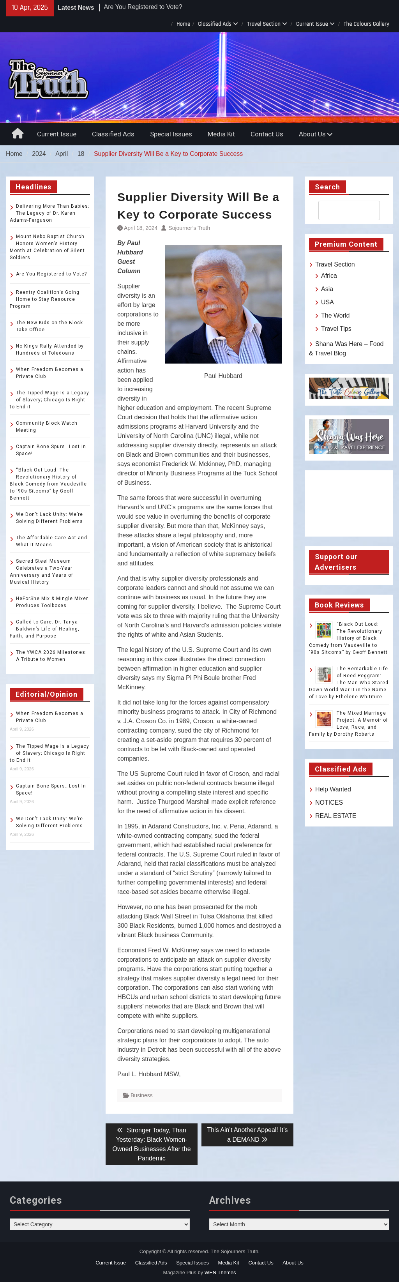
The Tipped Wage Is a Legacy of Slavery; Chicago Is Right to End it (49, 400)
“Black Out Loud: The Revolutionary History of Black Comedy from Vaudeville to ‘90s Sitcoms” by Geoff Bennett (348, 638)
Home (183, 24)
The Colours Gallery (366, 24)
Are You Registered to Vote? (143, 10)
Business (142, 1095)
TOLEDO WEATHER (349, 503)
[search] (342, 210)
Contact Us (267, 134)
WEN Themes (220, 1272)
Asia (327, 289)
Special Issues (171, 134)
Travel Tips (336, 328)
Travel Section (264, 24)
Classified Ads (214, 24)
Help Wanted (333, 789)
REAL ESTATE (336, 815)
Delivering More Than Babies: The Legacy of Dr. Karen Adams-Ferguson (50, 213)
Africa (329, 275)
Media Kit (221, 134)
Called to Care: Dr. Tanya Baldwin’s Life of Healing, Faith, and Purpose (44, 629)
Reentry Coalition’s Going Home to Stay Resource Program (44, 299)
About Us (312, 134)
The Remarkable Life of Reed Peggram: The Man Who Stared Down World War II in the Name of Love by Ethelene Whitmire (348, 682)
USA (327, 302)
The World (335, 315)
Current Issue (312, 24)
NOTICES (329, 802)
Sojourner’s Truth (189, 228)
